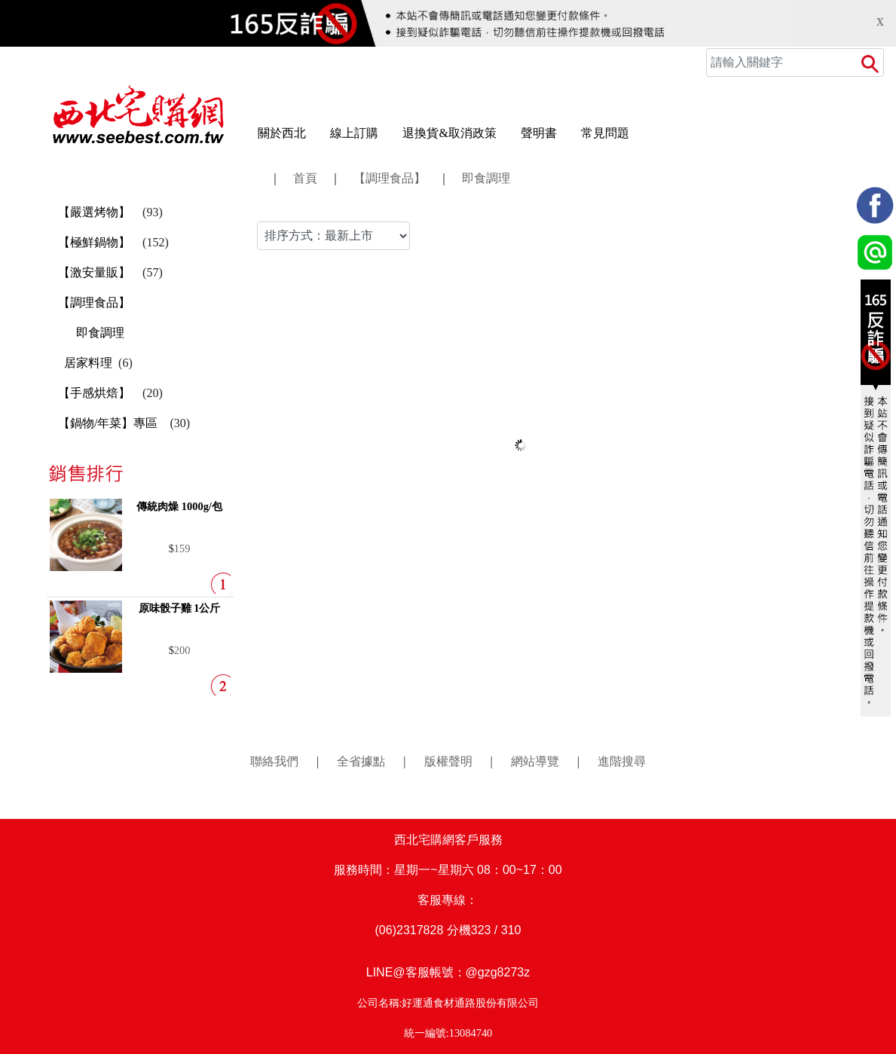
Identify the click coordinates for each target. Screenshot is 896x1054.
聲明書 (539, 133)
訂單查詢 (676, 63)
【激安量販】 (94, 272)
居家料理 (88, 362)
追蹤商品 (616, 63)
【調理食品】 (94, 302)
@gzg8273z (498, 972)
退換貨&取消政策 (449, 133)
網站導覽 (535, 761)
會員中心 (555, 63)
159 (182, 548)
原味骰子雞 (180, 608)
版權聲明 (448, 761)
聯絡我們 (274, 761)
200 (182, 650)
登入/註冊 (493, 63)
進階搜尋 (622, 761)
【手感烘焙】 (94, 392)
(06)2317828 (409, 930)
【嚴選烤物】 (94, 212)
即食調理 (100, 332)
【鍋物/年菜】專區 (107, 423)
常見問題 (605, 133)
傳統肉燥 (179, 506)
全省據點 (361, 761)
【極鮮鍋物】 (94, 242)
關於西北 (282, 133)
